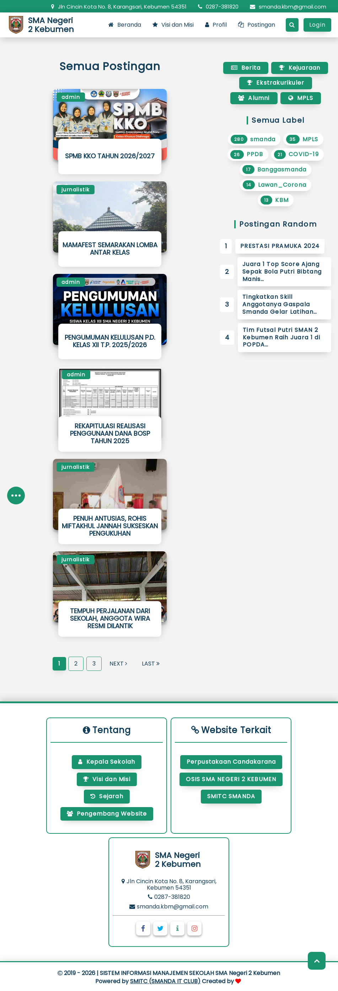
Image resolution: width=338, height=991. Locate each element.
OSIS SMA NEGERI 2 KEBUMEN (231, 779)
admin (70, 97)
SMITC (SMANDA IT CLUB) (165, 981)
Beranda (124, 25)
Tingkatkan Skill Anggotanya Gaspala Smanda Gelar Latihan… (279, 304)
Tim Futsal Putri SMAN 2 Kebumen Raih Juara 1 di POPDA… (281, 337)
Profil (216, 25)
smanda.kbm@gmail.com (288, 6)
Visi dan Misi (173, 25)
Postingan (256, 25)
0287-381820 (218, 6)
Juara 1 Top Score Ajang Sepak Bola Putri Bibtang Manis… (282, 271)
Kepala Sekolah (106, 762)
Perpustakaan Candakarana (231, 762)
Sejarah (106, 796)
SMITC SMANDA (231, 796)
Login (317, 25)
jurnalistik (75, 189)
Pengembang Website (107, 814)
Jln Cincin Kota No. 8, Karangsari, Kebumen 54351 (119, 6)
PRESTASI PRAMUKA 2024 (280, 246)
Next (118, 663)
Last (151, 663)
